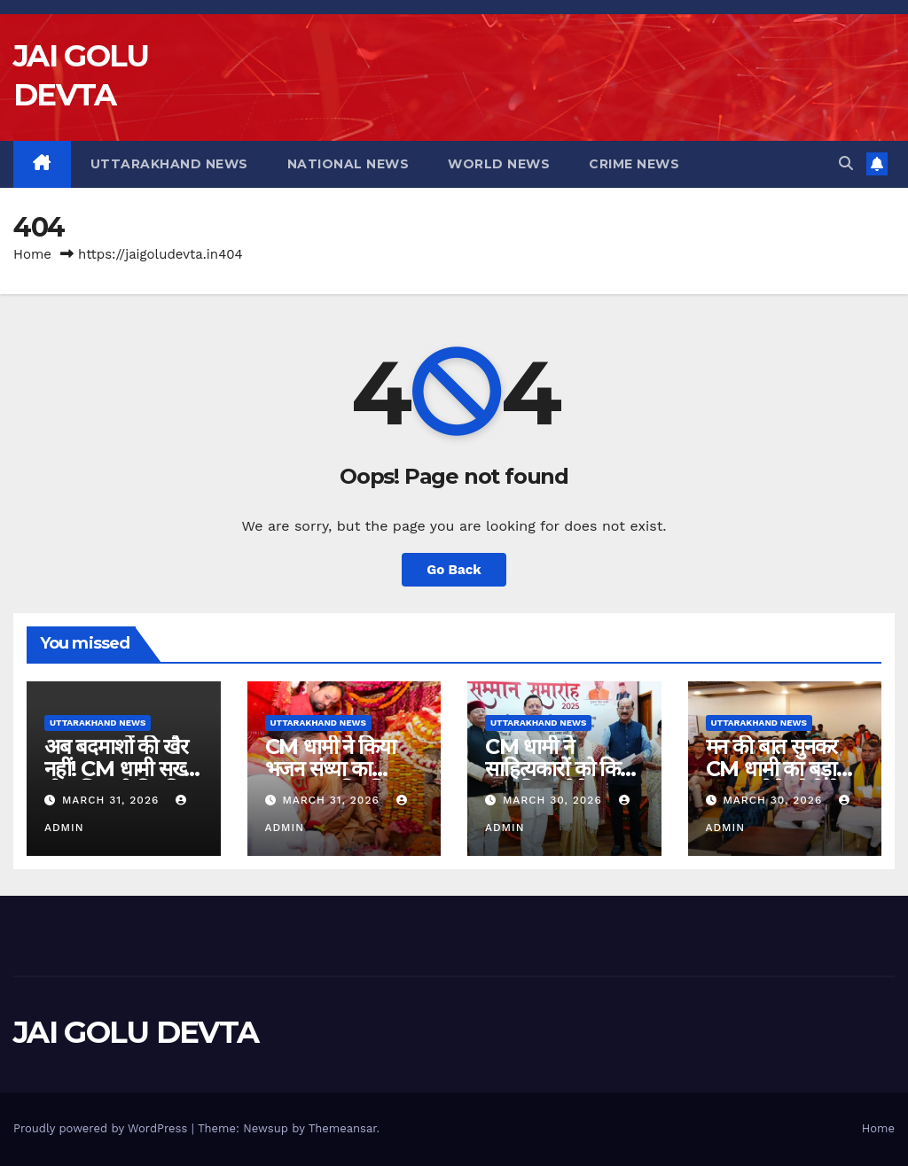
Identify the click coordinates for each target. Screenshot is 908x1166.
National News (348, 164)
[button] (846, 163)
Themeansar (343, 1128)
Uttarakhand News (169, 164)
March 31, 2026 (112, 800)
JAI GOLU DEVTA (135, 1032)
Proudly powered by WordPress (102, 1128)
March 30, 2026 (555, 800)
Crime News (634, 164)
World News (499, 164)
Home (32, 254)
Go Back (454, 570)
